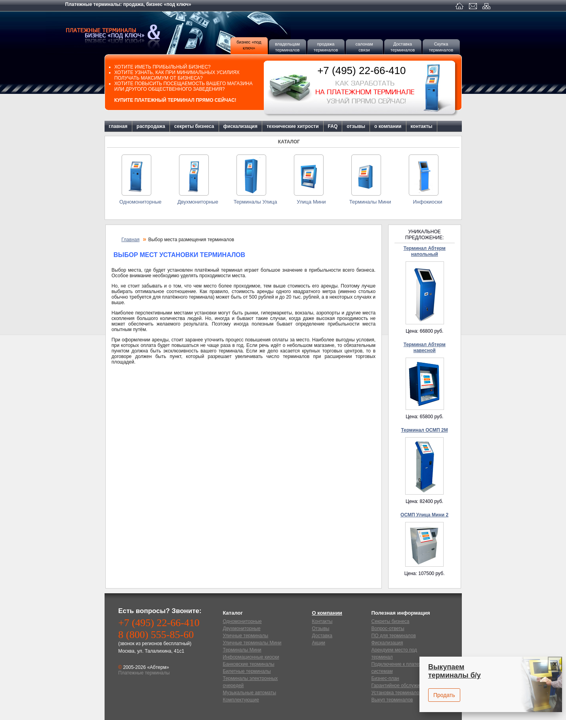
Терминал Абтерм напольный (425, 251)
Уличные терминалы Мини (252, 643)
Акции (319, 643)
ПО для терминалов (394, 635)
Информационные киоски (251, 657)
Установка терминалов (397, 692)
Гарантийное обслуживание (402, 685)
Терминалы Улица (255, 202)
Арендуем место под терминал (394, 653)
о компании (387, 126)
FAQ (333, 126)
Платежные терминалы (125, 32)
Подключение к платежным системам (401, 667)
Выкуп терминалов (392, 700)
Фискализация (387, 643)
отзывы (356, 126)
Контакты (322, 621)
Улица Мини (312, 202)
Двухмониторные (197, 202)
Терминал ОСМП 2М (424, 430)
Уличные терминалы (246, 635)
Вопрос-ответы (388, 628)
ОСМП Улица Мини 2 (424, 515)
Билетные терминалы (247, 671)
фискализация (240, 126)
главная (118, 126)
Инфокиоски (427, 202)
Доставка (322, 635)
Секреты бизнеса (391, 621)
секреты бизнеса (194, 126)
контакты (422, 126)
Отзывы (321, 628)
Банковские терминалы (248, 664)
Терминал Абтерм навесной (425, 347)
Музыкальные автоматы (249, 692)
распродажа (151, 126)
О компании (327, 613)
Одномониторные (140, 202)
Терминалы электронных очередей (250, 682)
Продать (444, 695)
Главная (131, 239)
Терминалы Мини (370, 202)
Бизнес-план (385, 678)
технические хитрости (293, 126)
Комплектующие (241, 700)
